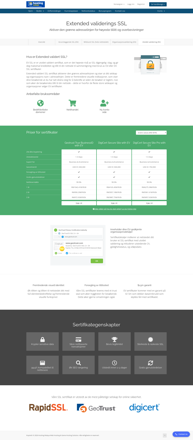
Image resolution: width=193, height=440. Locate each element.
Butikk (40, 11)
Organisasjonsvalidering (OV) (124, 42)
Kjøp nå (79, 203)
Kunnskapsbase (71, 11)
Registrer (141, 4)
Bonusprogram (105, 11)
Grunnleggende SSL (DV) (68, 42)
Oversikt (41, 42)
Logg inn (130, 4)
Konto (161, 11)
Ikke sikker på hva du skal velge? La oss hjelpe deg (114, 209)
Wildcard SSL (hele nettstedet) (96, 42)
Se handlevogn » (158, 4)
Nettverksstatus (88, 11)
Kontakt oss (120, 11)
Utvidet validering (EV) (151, 42)
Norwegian (119, 4)
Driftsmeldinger (54, 11)
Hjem (30, 11)
